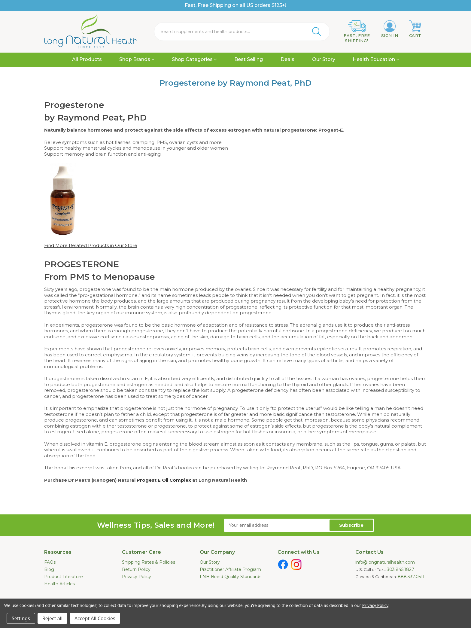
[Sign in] (390, 29)
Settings (21, 618)
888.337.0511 (411, 576)
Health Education (376, 59)
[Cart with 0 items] (415, 29)
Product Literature (63, 576)
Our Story (323, 59)
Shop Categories (194, 59)
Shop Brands (136, 59)
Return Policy (136, 569)
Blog (49, 569)
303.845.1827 (400, 569)
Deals (287, 59)
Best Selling (248, 59)
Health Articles (59, 584)
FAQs (50, 562)
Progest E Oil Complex (164, 480)
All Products (87, 59)
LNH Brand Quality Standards (230, 576)
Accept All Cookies (94, 618)
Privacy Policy (136, 576)
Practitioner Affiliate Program (230, 569)
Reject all (52, 618)
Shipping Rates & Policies (148, 562)
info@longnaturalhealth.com (385, 562)
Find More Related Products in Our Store (90, 245)
